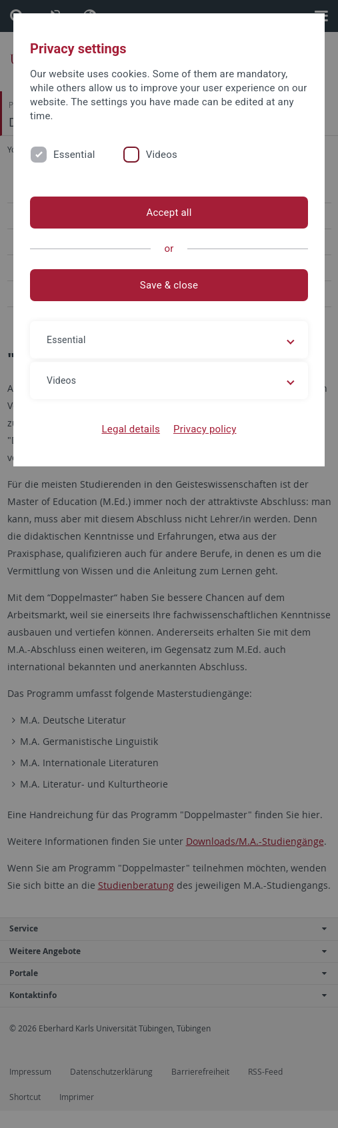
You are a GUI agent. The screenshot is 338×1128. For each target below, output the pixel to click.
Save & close (169, 285)
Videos (161, 155)
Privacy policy (205, 429)
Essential (74, 155)
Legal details (131, 429)
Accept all (168, 213)
